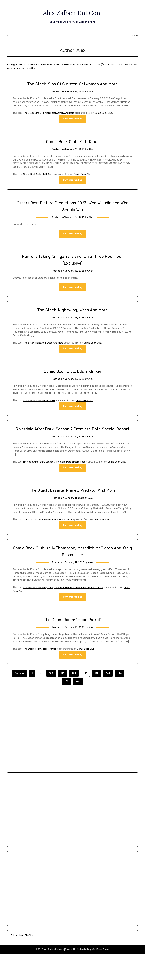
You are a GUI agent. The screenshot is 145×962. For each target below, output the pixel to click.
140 (74, 681)
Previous (19, 681)
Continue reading (72, 118)
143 (108, 681)
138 (51, 681)
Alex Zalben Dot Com (72, 12)
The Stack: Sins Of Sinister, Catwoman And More (72, 84)
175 (66, 689)
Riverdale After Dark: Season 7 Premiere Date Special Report (57, 469)
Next (78, 689)
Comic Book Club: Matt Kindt (72, 141)
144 (119, 681)
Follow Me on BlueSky (21, 943)
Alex (91, 91)
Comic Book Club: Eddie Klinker (72, 372)
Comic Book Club (107, 112)
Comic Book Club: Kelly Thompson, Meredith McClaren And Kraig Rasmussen (66, 595)
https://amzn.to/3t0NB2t (108, 64)
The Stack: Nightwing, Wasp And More (72, 310)
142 (96, 681)
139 (62, 681)
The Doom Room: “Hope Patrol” (72, 627)
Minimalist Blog (84, 957)
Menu (135, 35)
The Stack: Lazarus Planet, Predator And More (72, 498)
